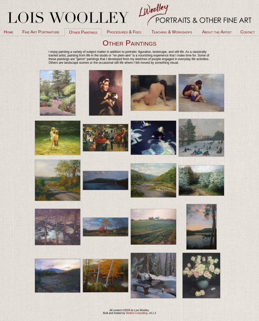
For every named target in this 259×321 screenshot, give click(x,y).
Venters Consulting (137, 313)
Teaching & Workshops (172, 32)
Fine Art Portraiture (40, 32)
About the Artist (217, 32)
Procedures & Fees (124, 32)
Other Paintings (83, 32)
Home (8, 32)
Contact (247, 32)
